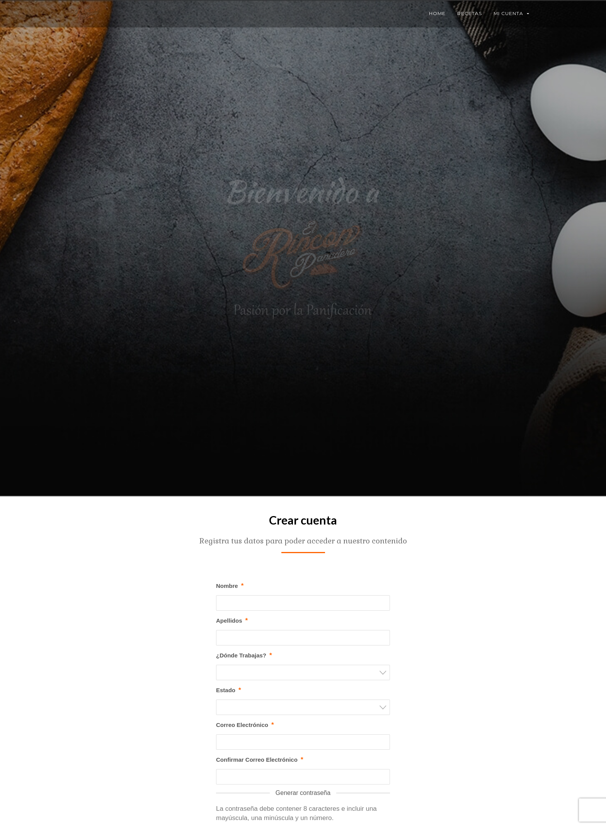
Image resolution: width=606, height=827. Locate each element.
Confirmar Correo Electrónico (259, 760)
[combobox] (303, 672)
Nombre (229, 586)
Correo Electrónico (245, 725)
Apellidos (232, 620)
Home (437, 13)
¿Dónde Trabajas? (244, 655)
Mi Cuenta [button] (511, 13)
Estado (228, 690)
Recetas (469, 13)
